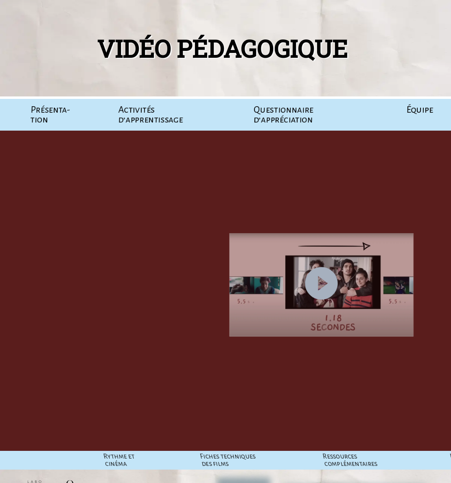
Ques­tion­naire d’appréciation (283, 115)
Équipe (419, 110)
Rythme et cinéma (233, 460)
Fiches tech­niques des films (342, 460)
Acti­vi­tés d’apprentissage (150, 115)
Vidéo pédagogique (215, 48)
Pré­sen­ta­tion (50, 115)
